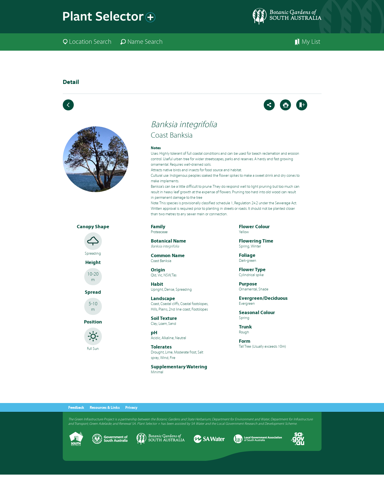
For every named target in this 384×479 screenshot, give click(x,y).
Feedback (76, 407)
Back (68, 104)
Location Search (90, 41)
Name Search (145, 41)
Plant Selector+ (111, 18)
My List (311, 41)
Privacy (131, 407)
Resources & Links (105, 407)
